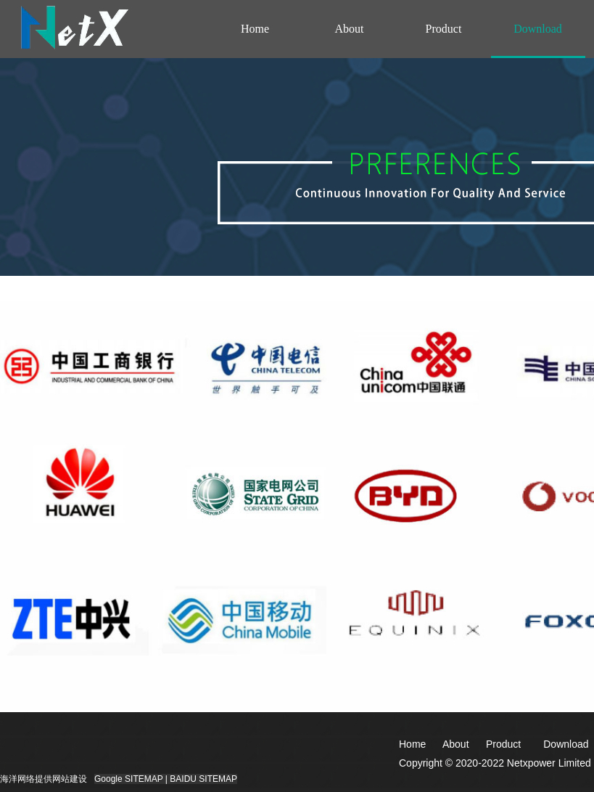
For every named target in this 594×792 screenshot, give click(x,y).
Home (255, 29)
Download (537, 29)
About (349, 29)
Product (444, 29)
